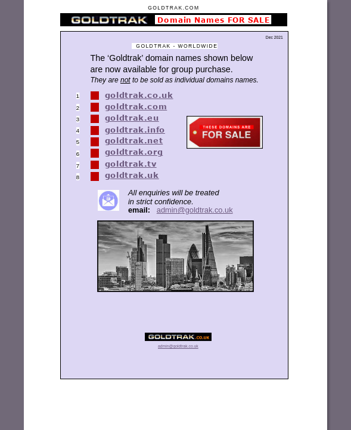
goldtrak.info (135, 129)
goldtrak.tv (131, 163)
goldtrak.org (134, 151)
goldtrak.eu (132, 117)
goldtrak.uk (132, 175)
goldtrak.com (136, 106)
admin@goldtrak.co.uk (195, 209)
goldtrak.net (134, 140)
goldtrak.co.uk (139, 95)
